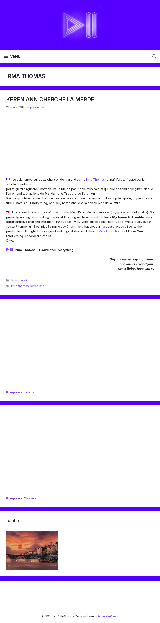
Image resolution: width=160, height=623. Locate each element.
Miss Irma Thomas (111, 231)
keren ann (37, 286)
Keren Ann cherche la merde (50, 99)
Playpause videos (20, 392)
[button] (154, 56)
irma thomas (20, 286)
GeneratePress (107, 616)
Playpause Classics (21, 498)
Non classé (19, 280)
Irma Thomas (95, 180)
